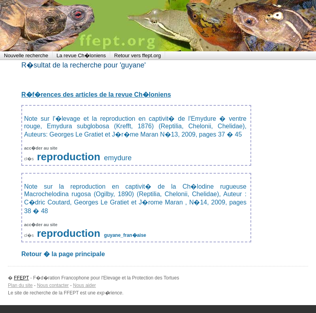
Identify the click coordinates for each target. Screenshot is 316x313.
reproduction (68, 157)
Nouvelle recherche (26, 55)
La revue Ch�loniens (81, 55)
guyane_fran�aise (125, 235)
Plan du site (20, 285)
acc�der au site (40, 148)
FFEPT (51, 25)
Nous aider (84, 285)
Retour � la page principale (63, 254)
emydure (118, 158)
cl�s (29, 158)
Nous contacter (53, 285)
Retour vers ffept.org (137, 55)
